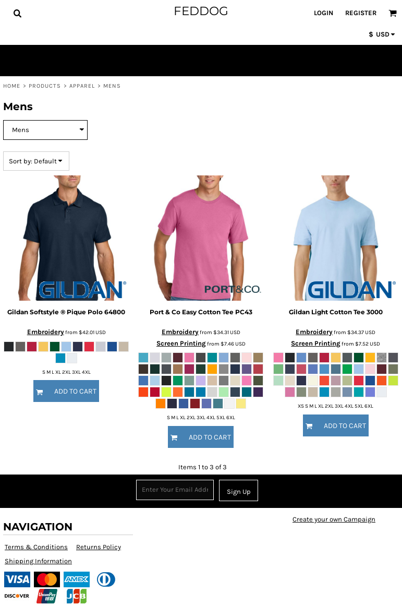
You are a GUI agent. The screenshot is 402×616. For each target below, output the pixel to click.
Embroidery (45, 332)
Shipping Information (38, 561)
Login (323, 13)
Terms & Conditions (36, 547)
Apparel (82, 85)
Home (11, 85)
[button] (17, 13)
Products (45, 85)
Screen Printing (181, 343)
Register (360, 13)
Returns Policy (98, 547)
